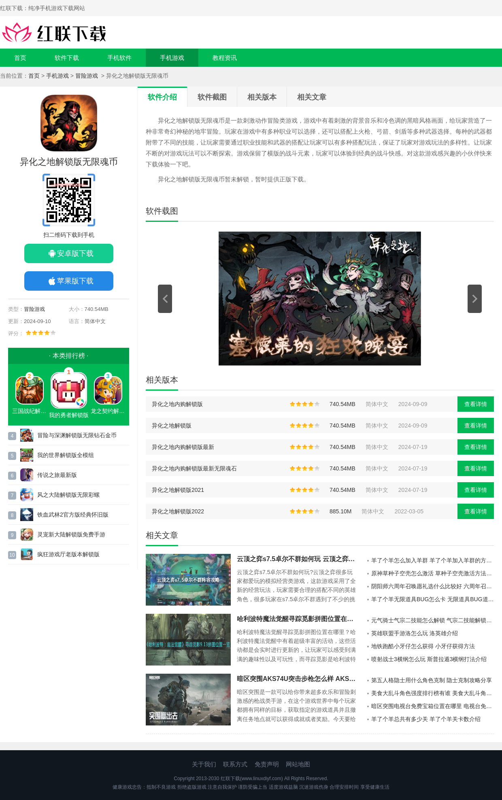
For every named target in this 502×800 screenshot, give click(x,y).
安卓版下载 (75, 253)
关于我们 (204, 764)
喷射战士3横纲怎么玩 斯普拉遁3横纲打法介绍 (429, 659)
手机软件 (119, 57)
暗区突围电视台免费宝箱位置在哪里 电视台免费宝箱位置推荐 (432, 706)
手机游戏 (172, 57)
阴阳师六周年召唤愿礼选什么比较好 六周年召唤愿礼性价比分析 (432, 586)
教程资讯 (225, 57)
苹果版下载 (75, 281)
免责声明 (267, 764)
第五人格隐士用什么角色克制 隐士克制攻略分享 (431, 680)
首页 (20, 57)
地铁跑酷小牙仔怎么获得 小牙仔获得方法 (423, 646)
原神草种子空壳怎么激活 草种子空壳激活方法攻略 (432, 573)
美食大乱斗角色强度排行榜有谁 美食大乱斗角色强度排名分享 (432, 693)
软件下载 (67, 57)
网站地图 (298, 764)
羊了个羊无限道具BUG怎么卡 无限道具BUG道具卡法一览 (432, 599)
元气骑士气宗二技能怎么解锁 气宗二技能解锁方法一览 (432, 620)
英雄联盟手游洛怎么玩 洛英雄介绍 (414, 633)
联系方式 (235, 764)
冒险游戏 (87, 75)
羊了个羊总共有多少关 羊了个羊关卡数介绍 (426, 719)
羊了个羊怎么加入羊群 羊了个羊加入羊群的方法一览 (432, 560)
